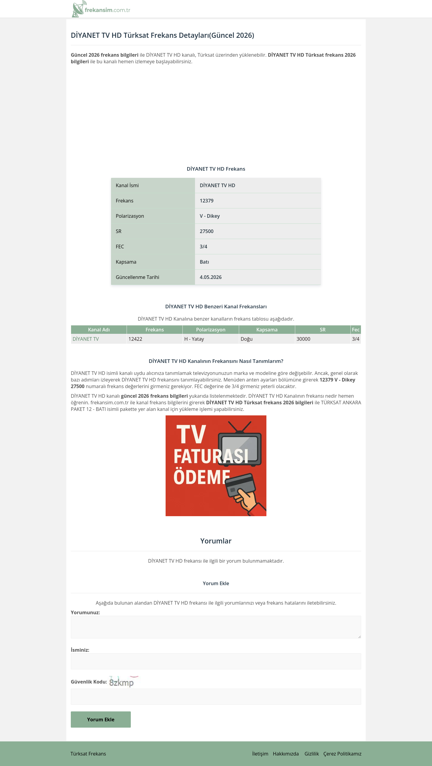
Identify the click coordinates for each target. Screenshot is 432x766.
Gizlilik (311, 753)
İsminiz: (80, 650)
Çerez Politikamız (342, 753)
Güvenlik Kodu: (89, 681)
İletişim (260, 753)
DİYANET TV (86, 339)
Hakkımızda (286, 753)
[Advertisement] (216, 110)
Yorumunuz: (85, 612)
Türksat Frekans (88, 753)
